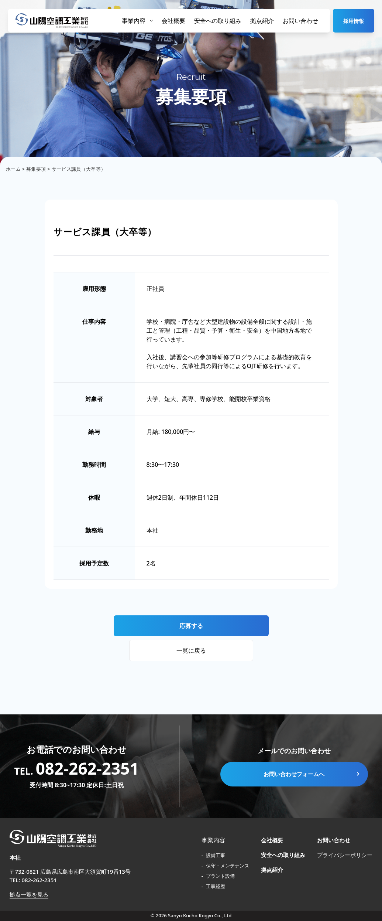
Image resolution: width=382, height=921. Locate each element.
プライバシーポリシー (344, 855)
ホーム (13, 169)
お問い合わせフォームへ (312, 774)
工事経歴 (215, 886)
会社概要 (173, 21)
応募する (191, 626)
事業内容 (137, 21)
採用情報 (353, 20)
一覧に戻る (191, 650)
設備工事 (215, 855)
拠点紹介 (262, 21)
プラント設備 (220, 876)
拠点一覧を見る (29, 894)
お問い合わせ (300, 21)
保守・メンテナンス (227, 865)
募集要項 (36, 169)
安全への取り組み (217, 21)
